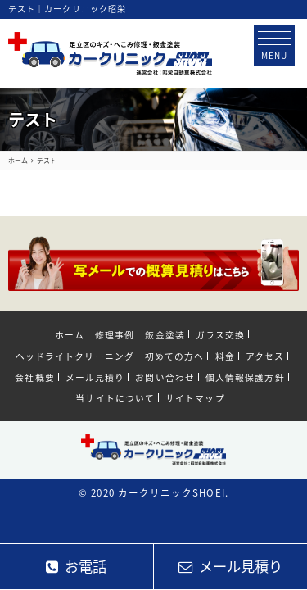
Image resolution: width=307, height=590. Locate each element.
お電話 (76, 566)
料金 (225, 355)
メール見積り (94, 377)
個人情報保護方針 (245, 377)
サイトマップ (194, 397)
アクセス (265, 355)
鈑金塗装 (164, 334)
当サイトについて (115, 397)
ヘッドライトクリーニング (75, 355)
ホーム (69, 334)
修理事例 (114, 334)
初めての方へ (174, 355)
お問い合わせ (164, 377)
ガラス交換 (220, 334)
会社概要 (34, 377)
